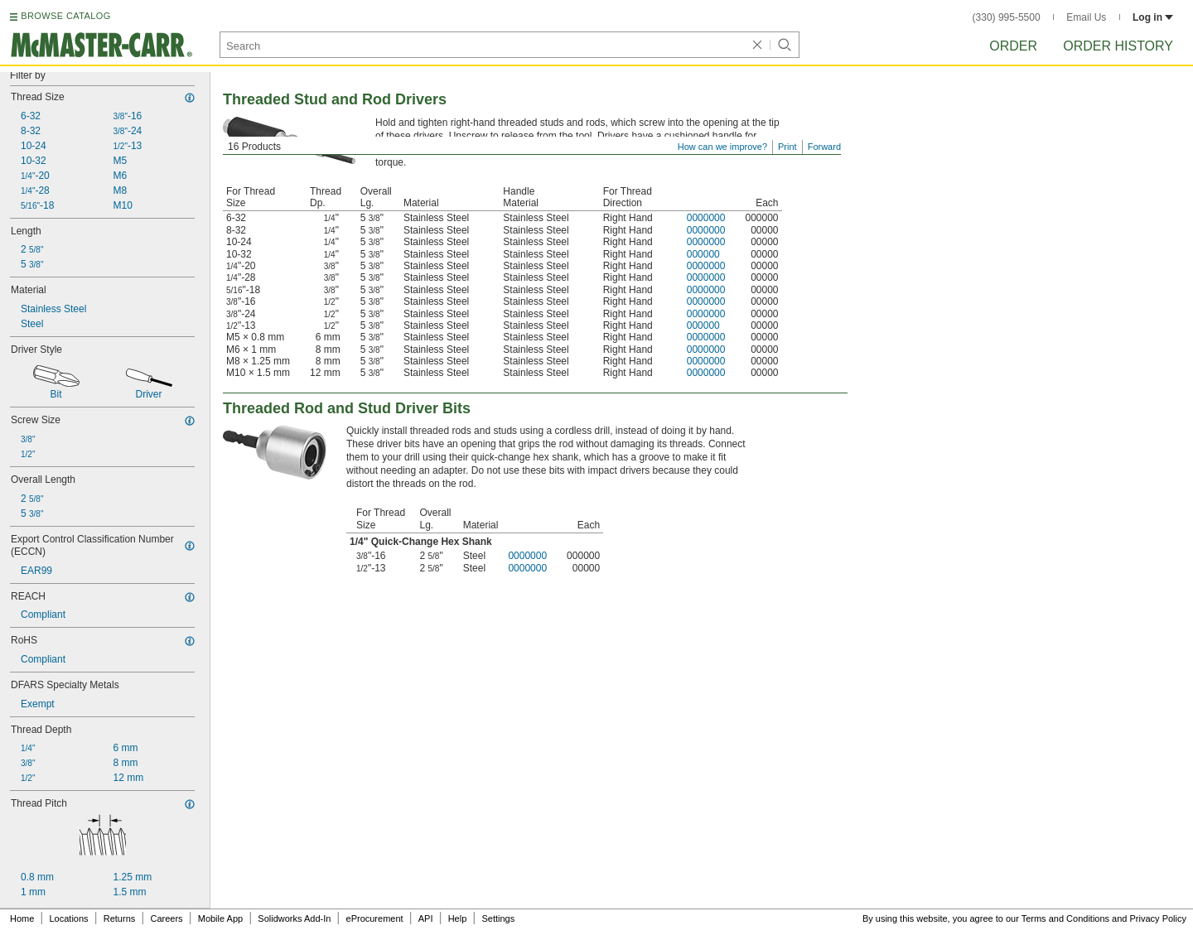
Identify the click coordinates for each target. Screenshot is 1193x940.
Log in (1153, 17)
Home (22, 918)
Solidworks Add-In (294, 918)
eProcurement (374, 918)
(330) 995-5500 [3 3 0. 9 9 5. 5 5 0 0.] (1007, 17)
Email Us (1086, 17)
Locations (69, 918)
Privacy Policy (1158, 918)
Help (457, 918)
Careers (166, 918)
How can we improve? (722, 147)
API (425, 918)
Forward (824, 147)
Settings (497, 918)
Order (1013, 46)
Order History (1118, 46)
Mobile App (220, 918)
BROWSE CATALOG (65, 16)
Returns (120, 918)
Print (787, 147)
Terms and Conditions (1065, 918)
